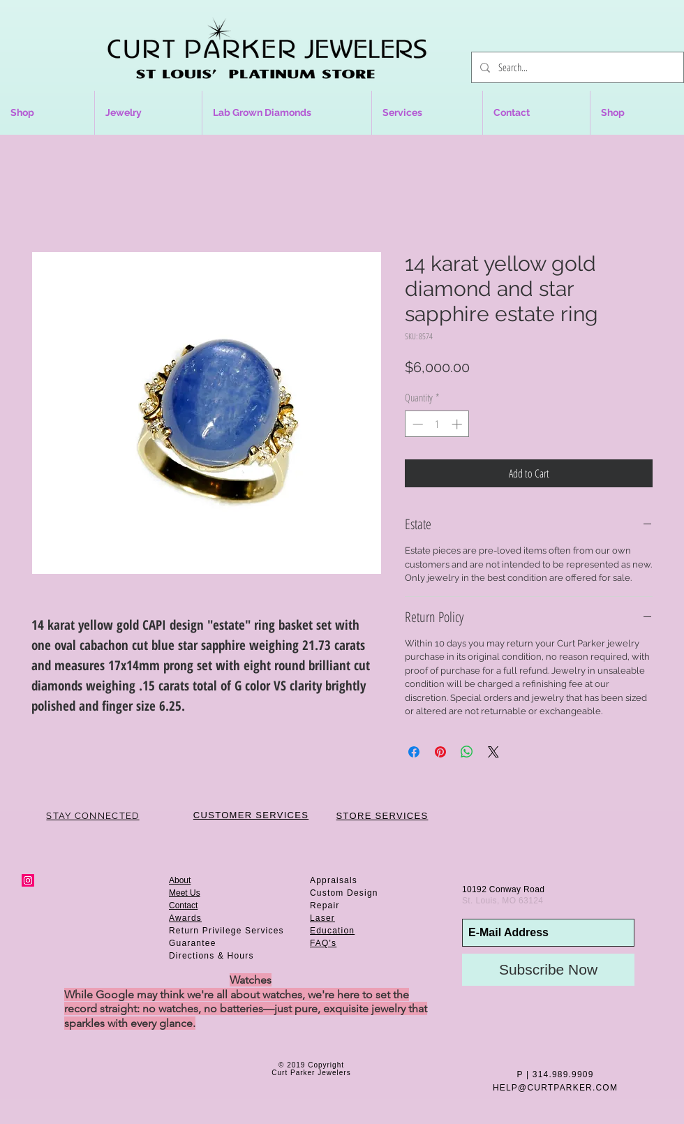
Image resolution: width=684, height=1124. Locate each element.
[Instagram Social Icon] (28, 880)
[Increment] (458, 424)
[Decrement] (416, 424)
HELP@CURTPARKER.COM (555, 1088)
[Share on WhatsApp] (467, 752)
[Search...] (576, 67)
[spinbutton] (437, 424)
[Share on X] (493, 752)
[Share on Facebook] (414, 752)
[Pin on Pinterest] (440, 752)
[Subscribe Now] (548, 970)
